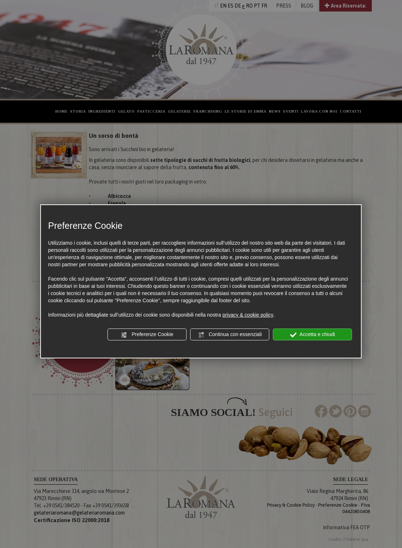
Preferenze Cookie (147, 334)
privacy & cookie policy (248, 315)
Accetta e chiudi (312, 334)
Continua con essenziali (230, 334)
